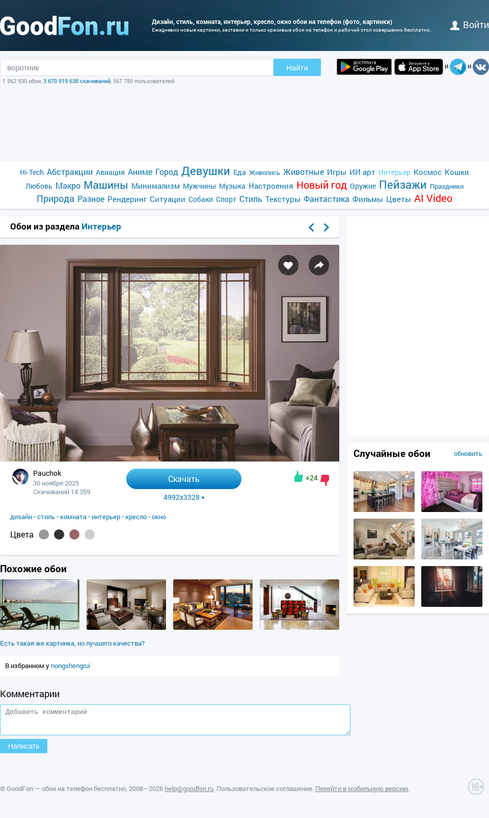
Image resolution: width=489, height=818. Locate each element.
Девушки (205, 170)
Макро (68, 185)
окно (159, 516)
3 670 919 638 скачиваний (77, 81)
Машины (106, 185)
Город (166, 171)
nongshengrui (70, 665)
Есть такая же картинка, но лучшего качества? (72, 643)
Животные (303, 171)
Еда (239, 172)
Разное (90, 198)
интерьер (106, 516)
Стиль (250, 198)
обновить (468, 453)
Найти (297, 67)
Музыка (232, 186)
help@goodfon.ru (189, 793)
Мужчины (199, 186)
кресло (136, 516)
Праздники (447, 186)
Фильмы (367, 199)
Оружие (363, 186)
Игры (336, 172)
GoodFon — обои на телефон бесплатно (66, 793)
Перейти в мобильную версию (362, 793)
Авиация (110, 172)
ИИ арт (362, 172)
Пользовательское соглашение (264, 793)
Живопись (264, 172)
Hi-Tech (32, 172)
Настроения (271, 186)
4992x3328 (184, 497)
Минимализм (155, 186)
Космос (428, 172)
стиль (46, 516)
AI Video (433, 198)
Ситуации (167, 199)
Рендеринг (127, 199)
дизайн (21, 516)
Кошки (457, 172)
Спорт (226, 199)
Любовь (38, 186)
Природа (55, 199)
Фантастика (326, 198)
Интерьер (394, 172)
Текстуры (283, 199)
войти (469, 24)
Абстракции (70, 171)
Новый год (321, 185)
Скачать (184, 478)
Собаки (200, 199)
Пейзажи (403, 184)
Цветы (398, 199)
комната (73, 516)
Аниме (140, 171)
